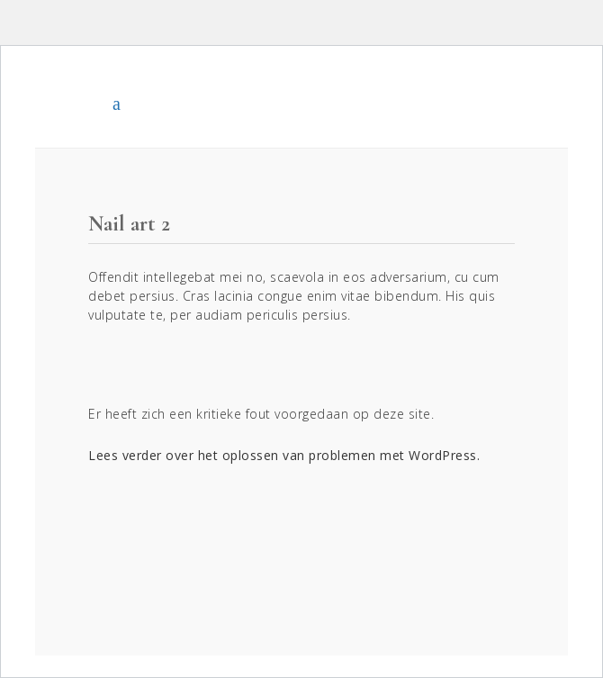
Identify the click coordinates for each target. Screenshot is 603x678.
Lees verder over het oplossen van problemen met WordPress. (284, 455)
